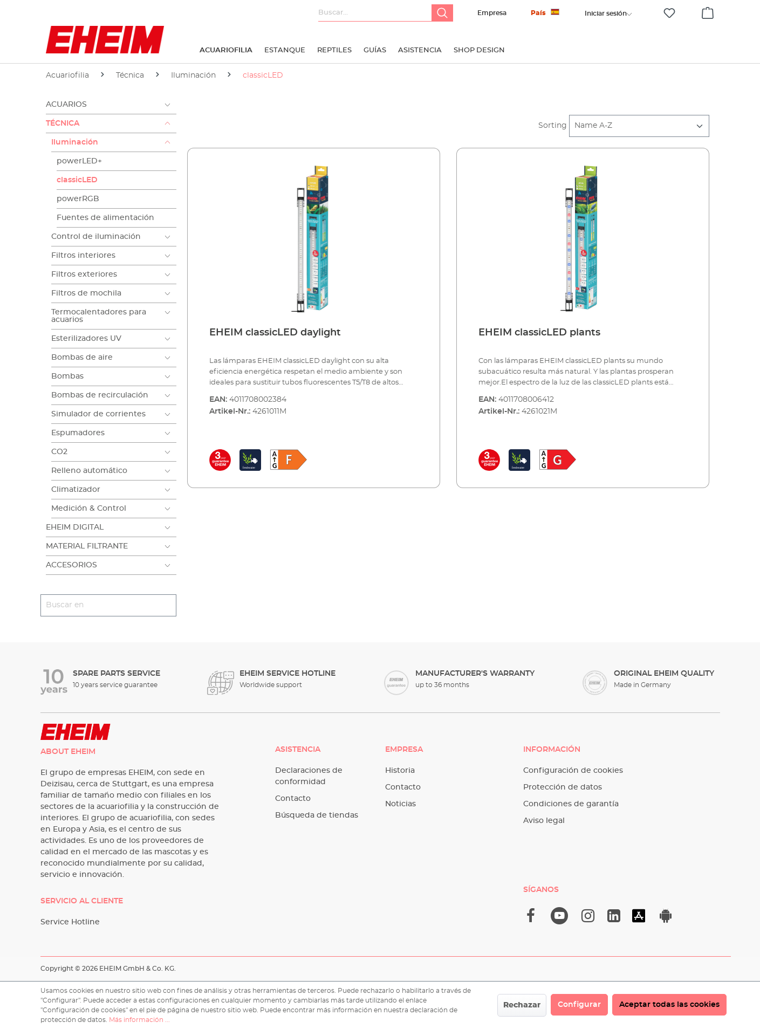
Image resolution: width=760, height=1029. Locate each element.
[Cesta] (707, 11)
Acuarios (66, 104)
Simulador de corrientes (98, 414)
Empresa (491, 13)
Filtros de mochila (86, 293)
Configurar (579, 1005)
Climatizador (75, 489)
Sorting (552, 125)
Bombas (67, 376)
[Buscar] (442, 13)
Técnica (62, 123)
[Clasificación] (639, 126)
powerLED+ (79, 161)
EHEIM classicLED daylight (275, 333)
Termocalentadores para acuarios (98, 316)
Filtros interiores (83, 255)
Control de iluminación (96, 237)
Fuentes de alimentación (105, 218)
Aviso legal (544, 821)
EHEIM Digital (75, 527)
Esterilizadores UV (86, 338)
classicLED (77, 180)
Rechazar (521, 1005)
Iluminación (74, 142)
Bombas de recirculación (99, 395)
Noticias (400, 804)
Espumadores (78, 433)
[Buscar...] (375, 13)
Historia (400, 770)
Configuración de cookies (573, 770)
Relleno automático (89, 471)
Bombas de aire (82, 357)
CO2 (59, 452)
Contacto (293, 798)
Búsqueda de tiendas (316, 815)
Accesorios (71, 565)
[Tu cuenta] (605, 13)
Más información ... (139, 1020)
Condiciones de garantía (571, 804)
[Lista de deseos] (669, 13)
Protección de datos (562, 787)
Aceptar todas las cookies (669, 1005)
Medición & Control (88, 508)
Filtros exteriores (84, 274)
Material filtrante (87, 546)
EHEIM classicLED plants (539, 333)
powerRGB (78, 199)
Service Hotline (70, 922)
